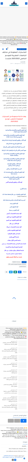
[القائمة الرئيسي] (26, 3)
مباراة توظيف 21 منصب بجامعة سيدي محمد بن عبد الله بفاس (10, 392)
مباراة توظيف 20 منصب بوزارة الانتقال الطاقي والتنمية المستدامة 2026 (9, 407)
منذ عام (14, 383)
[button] (20, 272)
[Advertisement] (14, 22)
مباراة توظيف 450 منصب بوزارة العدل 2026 (10, 365)
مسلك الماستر (23, 266)
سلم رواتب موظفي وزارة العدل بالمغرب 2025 (10, 385)
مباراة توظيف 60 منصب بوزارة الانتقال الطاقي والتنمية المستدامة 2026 (9, 351)
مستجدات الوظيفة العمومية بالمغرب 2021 (17, 264)
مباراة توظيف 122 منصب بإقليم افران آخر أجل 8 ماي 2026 (10, 378)
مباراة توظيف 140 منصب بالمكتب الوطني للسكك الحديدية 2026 (10, 343)
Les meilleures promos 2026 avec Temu (16, 451)
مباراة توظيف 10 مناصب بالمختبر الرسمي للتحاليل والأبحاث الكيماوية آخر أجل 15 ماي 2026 (9, 400)
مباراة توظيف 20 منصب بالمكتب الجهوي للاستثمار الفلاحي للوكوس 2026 (9, 359)
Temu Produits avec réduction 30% (17, 448)
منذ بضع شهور (13, 341)
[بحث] (2, 3)
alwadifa (24, 446)
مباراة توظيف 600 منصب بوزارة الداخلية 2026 (10, 372)
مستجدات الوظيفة (22, 49)
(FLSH (23, 189)
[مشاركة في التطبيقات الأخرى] (6, 272)
